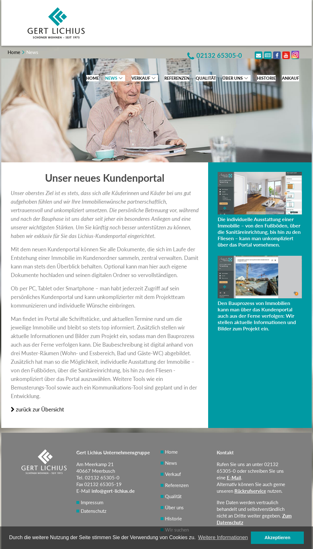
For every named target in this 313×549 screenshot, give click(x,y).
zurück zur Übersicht (37, 409)
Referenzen (176, 78)
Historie (266, 78)
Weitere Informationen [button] (223, 537)
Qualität (206, 78)
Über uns (232, 78)
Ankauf (290, 78)
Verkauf (140, 78)
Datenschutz (93, 511)
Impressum (92, 502)
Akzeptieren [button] (278, 537)
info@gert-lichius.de (113, 491)
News (111, 78)
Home (92, 78)
